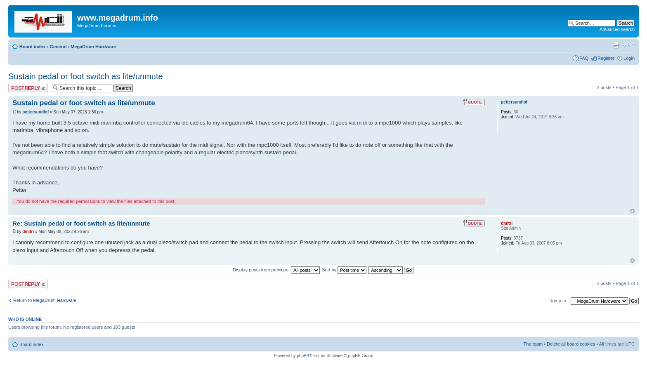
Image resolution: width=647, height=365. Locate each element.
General (58, 46)
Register (605, 58)
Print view (616, 45)
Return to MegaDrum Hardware (44, 300)
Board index (32, 46)
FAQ (583, 58)
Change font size (629, 45)
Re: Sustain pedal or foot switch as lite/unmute (81, 223)
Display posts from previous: (276, 269)
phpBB (303, 355)
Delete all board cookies (571, 343)
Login (629, 58)
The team (533, 343)
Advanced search (617, 29)
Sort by (344, 269)
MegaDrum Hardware (93, 46)
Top (632, 211)
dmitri (28, 231)
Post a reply (28, 88)
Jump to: (558, 300)
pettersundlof (35, 112)
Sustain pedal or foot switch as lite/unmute (85, 76)
